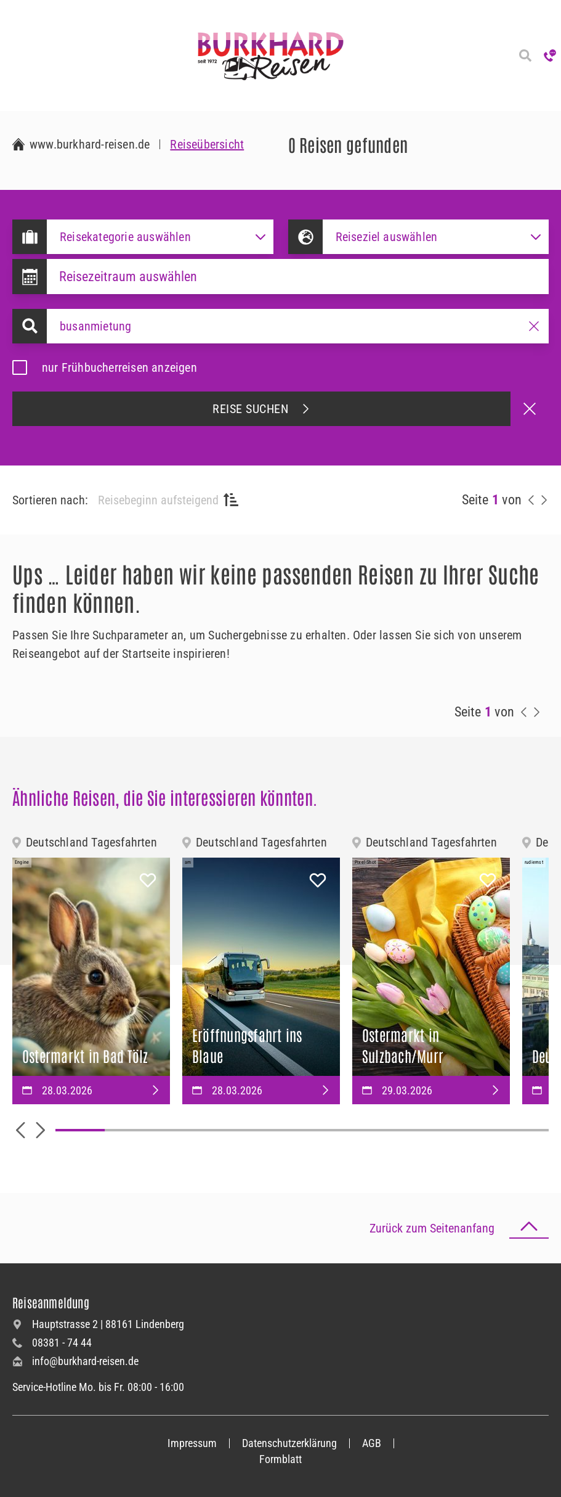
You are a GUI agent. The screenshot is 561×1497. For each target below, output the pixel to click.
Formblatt (280, 1459)
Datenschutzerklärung (289, 1443)
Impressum (192, 1443)
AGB (371, 1443)
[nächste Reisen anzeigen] (544, 500)
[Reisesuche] (525, 55)
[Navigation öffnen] (12, 55)
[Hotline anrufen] (550, 55)
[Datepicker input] (298, 276)
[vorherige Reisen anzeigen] (531, 500)
